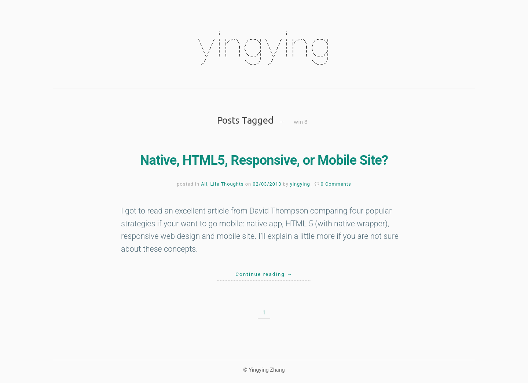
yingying (264, 45)
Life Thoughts (226, 184)
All (204, 184)
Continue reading (264, 274)
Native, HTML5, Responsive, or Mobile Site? (264, 160)
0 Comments (336, 184)
